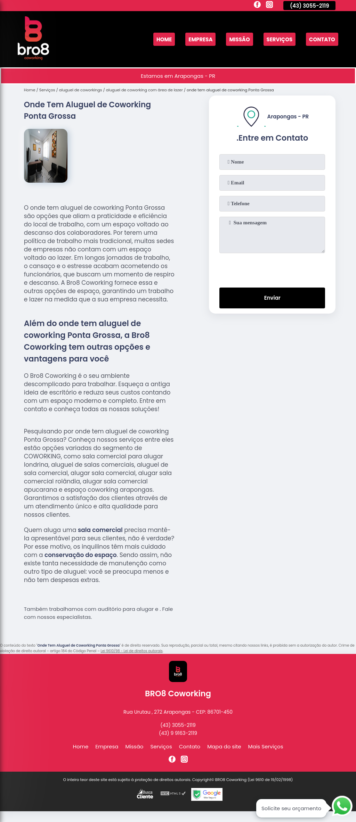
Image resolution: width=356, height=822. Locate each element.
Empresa (200, 39)
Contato (322, 39)
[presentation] (272, 268)
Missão (239, 39)
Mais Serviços (265, 746)
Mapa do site (224, 746)
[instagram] (269, 5)
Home (163, 39)
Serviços (279, 39)
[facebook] (257, 5)
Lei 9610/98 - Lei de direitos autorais (131, 651)
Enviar (272, 298)
